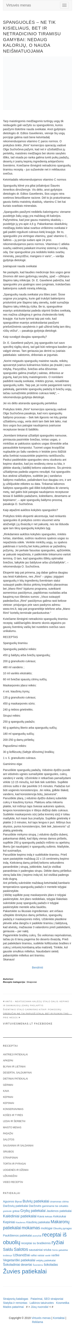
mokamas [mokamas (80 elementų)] (31, 1227)
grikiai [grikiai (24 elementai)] (16, 1211)
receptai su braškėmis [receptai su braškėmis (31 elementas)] (36, 1243)
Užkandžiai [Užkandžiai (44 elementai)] (21, 1255)
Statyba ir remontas (15, 1302)
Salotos (8, 1139)
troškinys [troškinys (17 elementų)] (7, 1255)
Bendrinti (37, 967)
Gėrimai (8, 1085)
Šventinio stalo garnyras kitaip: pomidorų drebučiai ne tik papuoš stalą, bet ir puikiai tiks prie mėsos (36, 1013)
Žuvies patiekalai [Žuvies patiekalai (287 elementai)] (25, 1271)
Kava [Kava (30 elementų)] (40, 1216)
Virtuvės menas (18, 5)
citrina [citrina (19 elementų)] (65, 1201)
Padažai (8, 1133)
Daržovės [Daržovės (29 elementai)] (35, 1205)
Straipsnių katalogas (15, 1298)
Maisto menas (12, 1127)
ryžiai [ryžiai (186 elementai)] (58, 1242)
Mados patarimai (13, 1306)
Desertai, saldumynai (17, 1072)
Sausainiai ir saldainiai (18, 1145)
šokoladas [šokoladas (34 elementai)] (51, 1264)
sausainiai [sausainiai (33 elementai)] (36, 1249)
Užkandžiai (10, 1176)
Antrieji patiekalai (15, 1054)
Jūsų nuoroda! (40, 1306)
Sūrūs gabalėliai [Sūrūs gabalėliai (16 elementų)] (60, 1250)
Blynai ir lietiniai (14, 1066)
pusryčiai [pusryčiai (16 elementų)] (37, 1235)
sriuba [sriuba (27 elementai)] (47, 1249)
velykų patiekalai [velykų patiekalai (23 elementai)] (46, 1260)
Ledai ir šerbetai (14, 1121)
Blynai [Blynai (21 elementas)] (18, 1201)
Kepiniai (8, 1097)
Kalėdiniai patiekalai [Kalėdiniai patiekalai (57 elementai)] (20, 1216)
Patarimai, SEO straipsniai (47, 1298)
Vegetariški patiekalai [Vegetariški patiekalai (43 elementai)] (19, 1260)
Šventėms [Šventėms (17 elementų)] (38, 1265)
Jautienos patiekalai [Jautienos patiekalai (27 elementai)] (59, 1211)
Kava (6, 1091)
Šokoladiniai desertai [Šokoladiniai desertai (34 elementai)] (17, 1264)
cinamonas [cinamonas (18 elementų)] (55, 1201)
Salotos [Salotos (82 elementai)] (21, 1249)
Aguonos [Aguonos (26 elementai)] (8, 1201)
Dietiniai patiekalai (15, 1078)
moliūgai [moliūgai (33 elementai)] (46, 1228)
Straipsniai (31, 982)
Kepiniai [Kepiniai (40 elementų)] (9, 1222)
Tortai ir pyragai (14, 1163)
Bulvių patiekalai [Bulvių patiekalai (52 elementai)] (36, 1201)
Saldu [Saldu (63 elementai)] (8, 1249)
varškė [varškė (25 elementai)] (55, 1255)
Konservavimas (13, 1109)
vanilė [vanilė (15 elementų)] (48, 1255)
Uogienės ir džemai (15, 1170)
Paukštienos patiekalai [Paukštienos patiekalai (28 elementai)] (17, 1235)
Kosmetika (62, 1302)
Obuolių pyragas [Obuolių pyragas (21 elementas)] (62, 1228)
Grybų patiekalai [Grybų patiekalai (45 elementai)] (33, 1211)
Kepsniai (8, 1103)
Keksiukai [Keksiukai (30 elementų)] (59, 1216)
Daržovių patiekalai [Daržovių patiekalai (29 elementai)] (15, 1205)
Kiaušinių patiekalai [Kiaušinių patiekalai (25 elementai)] (38, 1222)
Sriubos (8, 1151)
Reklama (37, 1322)
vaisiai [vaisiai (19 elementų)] (40, 1255)
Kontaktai (59, 1318)
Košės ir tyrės (13, 1115)
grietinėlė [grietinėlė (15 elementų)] (7, 1211)
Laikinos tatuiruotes (42, 1302)
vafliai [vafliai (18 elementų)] (34, 1255)
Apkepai (8, 1060)
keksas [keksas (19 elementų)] (48, 1216)
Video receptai (13, 1182)
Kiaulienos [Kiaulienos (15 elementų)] (20, 1222)
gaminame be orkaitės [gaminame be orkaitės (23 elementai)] (55, 1205)
